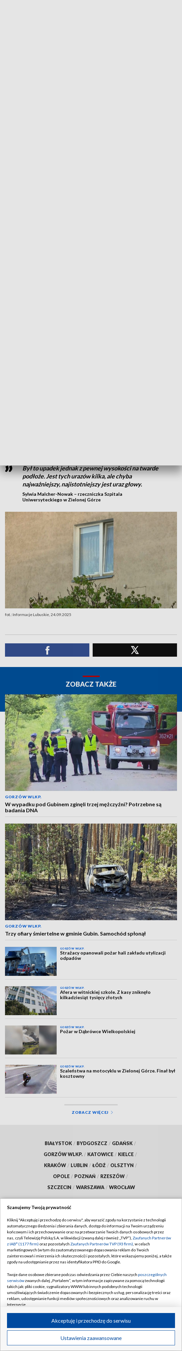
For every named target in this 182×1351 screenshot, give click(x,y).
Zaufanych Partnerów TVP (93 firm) (101, 1243)
